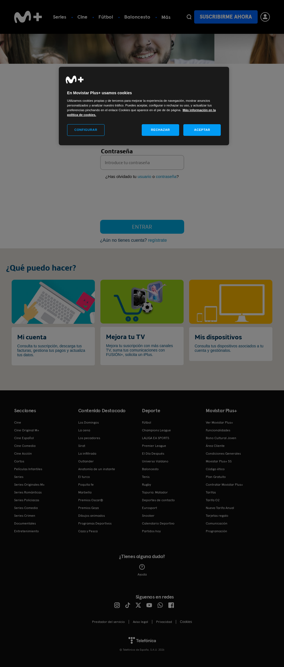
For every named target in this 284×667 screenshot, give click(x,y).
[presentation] (142, 201)
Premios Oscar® (90, 500)
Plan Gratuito (216, 477)
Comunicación (216, 523)
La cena (84, 430)
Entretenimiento (26, 531)
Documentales (25, 523)
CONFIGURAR (85, 129)
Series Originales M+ (29, 485)
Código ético (215, 469)
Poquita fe (86, 485)
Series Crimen (24, 516)
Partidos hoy (151, 531)
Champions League (156, 430)
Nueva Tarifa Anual (220, 508)
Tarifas (211, 492)
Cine (82, 17)
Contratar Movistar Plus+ (224, 485)
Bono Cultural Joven (221, 438)
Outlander (86, 461)
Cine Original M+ (26, 430)
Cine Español (24, 438)
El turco (84, 477)
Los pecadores (89, 438)
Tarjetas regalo (217, 516)
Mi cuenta (32, 337)
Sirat (81, 446)
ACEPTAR (202, 129)
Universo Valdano (155, 461)
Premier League (154, 446)
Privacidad (164, 622)
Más (166, 17)
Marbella (85, 492)
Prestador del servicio (108, 622)
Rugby (146, 485)
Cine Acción (23, 453)
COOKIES (186, 622)
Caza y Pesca (88, 531)
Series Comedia (26, 508)
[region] (144, 106)
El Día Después (153, 453)
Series (59, 17)
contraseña (166, 176)
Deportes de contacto (158, 500)
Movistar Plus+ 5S (219, 461)
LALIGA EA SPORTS (155, 438)
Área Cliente (215, 446)
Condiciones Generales (223, 453)
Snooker (148, 516)
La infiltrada (87, 453)
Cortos (19, 461)
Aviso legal (140, 622)
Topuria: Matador (155, 492)
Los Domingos (88, 422)
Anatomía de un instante (96, 469)
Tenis (145, 477)
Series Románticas (28, 492)
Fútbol (105, 17)
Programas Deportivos (94, 523)
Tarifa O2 (213, 500)
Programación (216, 531)
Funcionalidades (218, 430)
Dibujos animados (91, 516)
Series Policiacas (26, 500)
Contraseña (117, 151)
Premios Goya (88, 508)
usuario (144, 176)
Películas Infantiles (28, 469)
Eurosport (149, 508)
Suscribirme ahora (226, 17)
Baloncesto (137, 17)
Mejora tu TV (125, 336)
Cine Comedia (25, 446)
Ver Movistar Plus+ (219, 422)
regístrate (157, 240)
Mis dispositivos (218, 337)
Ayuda (142, 570)
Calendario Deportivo (158, 523)
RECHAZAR (160, 129)
